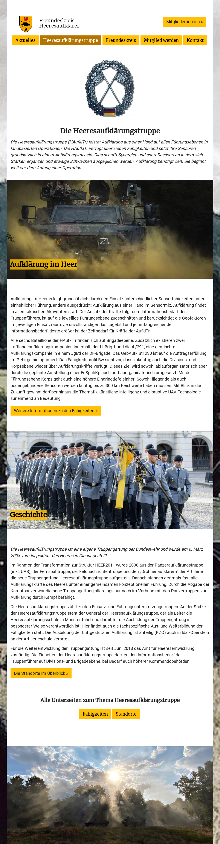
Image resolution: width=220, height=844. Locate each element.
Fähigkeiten (95, 714)
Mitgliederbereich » (184, 21)
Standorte (126, 714)
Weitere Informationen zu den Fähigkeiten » (55, 410)
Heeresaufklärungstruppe (70, 40)
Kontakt (195, 40)
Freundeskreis (121, 40)
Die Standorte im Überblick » (41, 673)
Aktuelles (25, 40)
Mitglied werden (161, 40)
